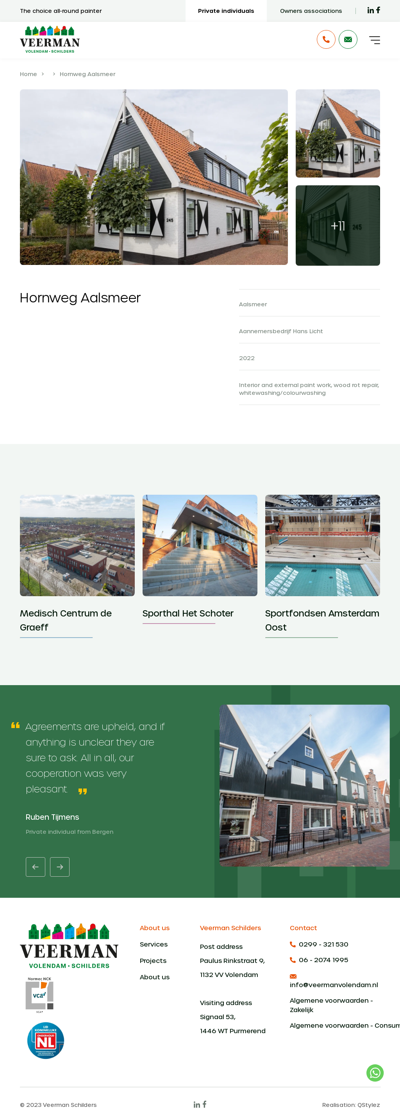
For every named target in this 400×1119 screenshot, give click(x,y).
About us (155, 976)
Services (154, 944)
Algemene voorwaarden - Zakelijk (331, 1004)
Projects (153, 960)
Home (28, 74)
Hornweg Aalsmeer (87, 74)
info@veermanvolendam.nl (334, 981)
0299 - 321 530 (319, 944)
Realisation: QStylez (351, 1104)
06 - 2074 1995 (319, 959)
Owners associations (311, 10)
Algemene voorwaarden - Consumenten (335, 1025)
